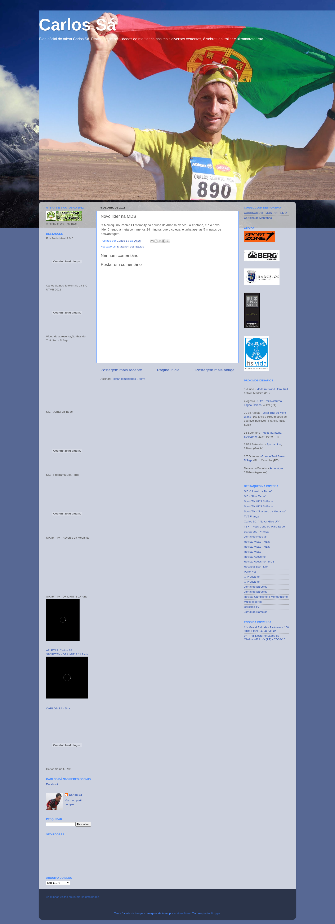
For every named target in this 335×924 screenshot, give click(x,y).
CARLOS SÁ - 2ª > (58, 708)
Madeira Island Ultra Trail (272, 389)
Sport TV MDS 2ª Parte (258, 506)
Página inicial (168, 370)
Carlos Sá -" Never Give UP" (262, 521)
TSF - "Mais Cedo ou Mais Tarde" (265, 526)
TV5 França (251, 516)
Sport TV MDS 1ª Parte (258, 501)
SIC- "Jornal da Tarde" (258, 491)
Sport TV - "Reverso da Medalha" (265, 511)
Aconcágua (276, 468)
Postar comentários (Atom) (128, 378)
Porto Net (250, 571)
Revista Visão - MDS (257, 541)
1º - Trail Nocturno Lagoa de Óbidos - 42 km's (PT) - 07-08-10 (264, 637)
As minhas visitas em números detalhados (72, 896)
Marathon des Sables (130, 246)
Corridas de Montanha (258, 217)
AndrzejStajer (182, 913)
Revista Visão (252, 551)
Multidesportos (253, 601)
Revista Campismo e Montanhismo (266, 596)
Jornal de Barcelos (255, 586)
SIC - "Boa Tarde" (255, 496)
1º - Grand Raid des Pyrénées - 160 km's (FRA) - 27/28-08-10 (266, 629)
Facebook (52, 784)
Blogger (215, 913)
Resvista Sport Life (256, 566)
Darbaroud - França (256, 531)
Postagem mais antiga (214, 370)
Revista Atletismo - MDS (259, 561)
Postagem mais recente (121, 370)
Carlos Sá (77, 24)
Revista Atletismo (255, 556)
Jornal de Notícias (255, 536)
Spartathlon (273, 444)
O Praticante (252, 576)
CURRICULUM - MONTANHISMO (265, 212)
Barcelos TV (251, 606)
